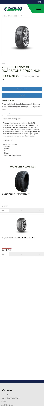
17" (21, 16)
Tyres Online (12, 16)
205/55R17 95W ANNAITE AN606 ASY (15, 194)
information (7, 390)
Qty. (3, 79)
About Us (4, 394)
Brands (4, 401)
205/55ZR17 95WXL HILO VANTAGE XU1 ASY (18, 238)
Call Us (22, 95)
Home (3, 16)
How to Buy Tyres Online (11, 398)
